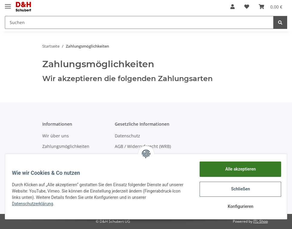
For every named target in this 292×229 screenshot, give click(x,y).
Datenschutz (127, 136)
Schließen (237, 189)
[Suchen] (139, 22)
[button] (232, 7)
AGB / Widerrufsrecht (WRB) (143, 146)
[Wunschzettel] (246, 7)
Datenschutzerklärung (50, 203)
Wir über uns (55, 136)
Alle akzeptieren (237, 169)
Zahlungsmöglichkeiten (65, 146)
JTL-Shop (260, 221)
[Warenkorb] (270, 7)
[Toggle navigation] (8, 4)
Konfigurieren (237, 206)
